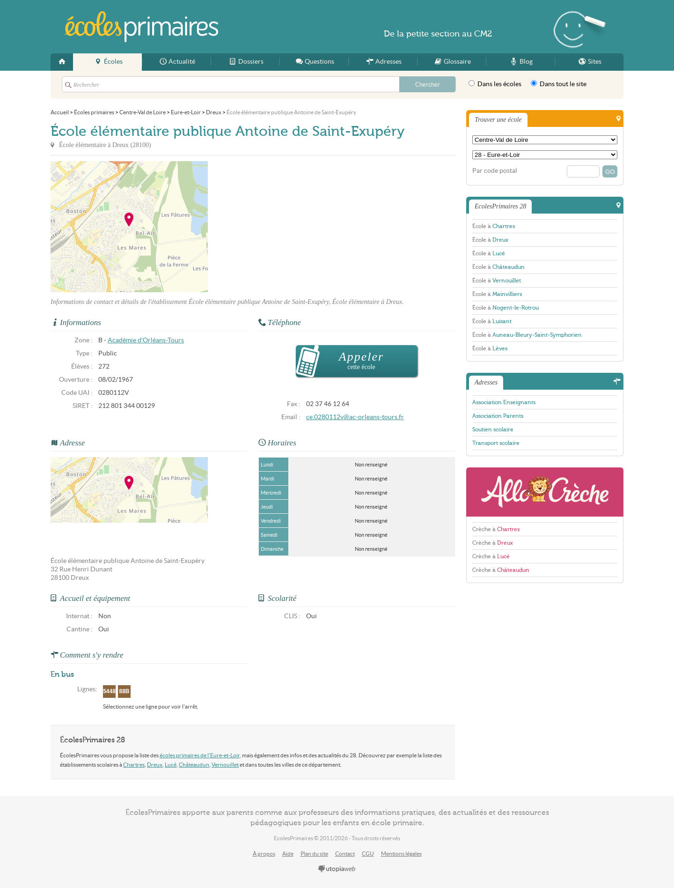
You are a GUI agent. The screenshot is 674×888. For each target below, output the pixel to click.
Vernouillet (225, 765)
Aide (287, 854)
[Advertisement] (292, 226)
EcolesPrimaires (141, 27)
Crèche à (496, 529)
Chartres (134, 765)
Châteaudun (194, 765)
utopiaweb (337, 869)
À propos (264, 854)
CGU (368, 854)
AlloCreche (544, 492)
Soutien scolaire (492, 429)
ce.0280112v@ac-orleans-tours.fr (355, 417)
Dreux (154, 765)
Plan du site (314, 854)
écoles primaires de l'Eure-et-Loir (200, 755)
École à (493, 226)
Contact (345, 854)
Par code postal (494, 170)
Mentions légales (401, 854)
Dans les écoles (495, 84)
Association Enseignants (503, 402)
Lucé (170, 765)
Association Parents (497, 416)
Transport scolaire (496, 443)
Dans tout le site (558, 84)
